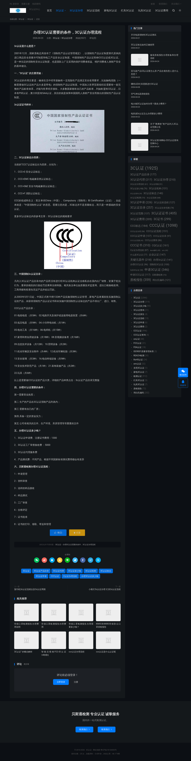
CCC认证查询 (139, 335)
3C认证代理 (58, 571)
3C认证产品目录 (41, 571)
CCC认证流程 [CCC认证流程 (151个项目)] (157, 231)
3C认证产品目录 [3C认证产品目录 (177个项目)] (143, 174)
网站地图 (96, 750)
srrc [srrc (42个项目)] (165, 250)
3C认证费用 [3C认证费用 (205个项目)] (141, 219)
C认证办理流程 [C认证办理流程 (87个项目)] (139, 250)
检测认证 (137, 376)
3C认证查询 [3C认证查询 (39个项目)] (136, 194)
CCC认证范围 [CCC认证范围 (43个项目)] (136, 240)
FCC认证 (137, 343)
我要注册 (25, 4)
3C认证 (18, 10)
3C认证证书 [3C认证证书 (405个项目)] (164, 213)
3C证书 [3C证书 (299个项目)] (162, 219)
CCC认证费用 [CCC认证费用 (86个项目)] (153, 240)
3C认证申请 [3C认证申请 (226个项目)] (141, 202)
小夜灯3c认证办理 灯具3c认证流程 (105, 589)
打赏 (76, 532)
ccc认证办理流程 (76, 652)
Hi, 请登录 (14, 4)
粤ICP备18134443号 (109, 750)
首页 (49, 10)
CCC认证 (55, 576)
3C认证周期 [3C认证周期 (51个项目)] (155, 184)
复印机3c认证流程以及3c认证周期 (30, 589)
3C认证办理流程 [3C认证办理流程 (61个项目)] (139, 184)
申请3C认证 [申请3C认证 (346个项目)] (157, 269)
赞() (58, 532)
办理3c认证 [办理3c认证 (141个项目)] (162, 259)
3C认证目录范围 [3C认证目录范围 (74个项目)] (164, 208)
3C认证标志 (105, 571)
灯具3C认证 (127, 10)
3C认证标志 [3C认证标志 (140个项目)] (153, 193)
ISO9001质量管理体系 (143, 351)
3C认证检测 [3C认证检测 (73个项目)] (137, 197)
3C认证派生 (138, 314)
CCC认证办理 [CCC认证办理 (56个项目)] (137, 231)
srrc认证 (137, 364)
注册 (76, 682)
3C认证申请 (41, 576)
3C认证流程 (93, 10)
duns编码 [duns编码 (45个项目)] (155, 250)
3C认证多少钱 (74, 571)
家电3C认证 (110, 10)
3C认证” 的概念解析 (23, 652)
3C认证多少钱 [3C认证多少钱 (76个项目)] (138, 188)
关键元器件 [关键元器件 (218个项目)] (141, 259)
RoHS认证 (138, 359)
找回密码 (36, 4)
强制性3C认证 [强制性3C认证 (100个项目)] (159, 264)
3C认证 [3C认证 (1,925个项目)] (144, 168)
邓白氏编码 (138, 392)
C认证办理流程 (70, 576)
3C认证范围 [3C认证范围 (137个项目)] (140, 213)
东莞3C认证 (138, 368)
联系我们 (163, 4)
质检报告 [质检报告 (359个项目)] (140, 280)
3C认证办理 (76, 10)
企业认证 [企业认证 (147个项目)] (157, 254)
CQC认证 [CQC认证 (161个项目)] (160, 245)
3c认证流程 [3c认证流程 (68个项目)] (154, 198)
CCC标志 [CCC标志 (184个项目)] (139, 225)
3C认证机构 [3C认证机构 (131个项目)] (158, 188)
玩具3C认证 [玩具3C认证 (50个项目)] (136, 270)
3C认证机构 (90, 571)
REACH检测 (138, 355)
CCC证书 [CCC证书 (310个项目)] (140, 245)
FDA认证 (137, 347)
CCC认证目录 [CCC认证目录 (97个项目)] (162, 236)
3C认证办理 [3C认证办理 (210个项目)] (165, 179)
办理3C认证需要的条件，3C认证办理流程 (67, 32)
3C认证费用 (161, 10)
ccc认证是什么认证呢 (106, 652)
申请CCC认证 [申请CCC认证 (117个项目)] (140, 274)
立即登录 (61, 682)
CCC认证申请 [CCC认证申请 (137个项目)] (141, 236)
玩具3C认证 (144, 10)
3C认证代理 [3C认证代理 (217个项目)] (141, 179)
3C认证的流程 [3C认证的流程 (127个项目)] (164, 202)
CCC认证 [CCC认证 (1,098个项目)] (163, 225)
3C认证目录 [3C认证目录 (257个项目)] (141, 207)
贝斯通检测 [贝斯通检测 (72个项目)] (159, 275)
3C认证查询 (138, 310)
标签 (153, 4)
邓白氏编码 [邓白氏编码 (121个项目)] (161, 280)
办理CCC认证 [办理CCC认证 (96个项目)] (139, 264)
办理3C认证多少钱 (89, 576)
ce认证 (136, 339)
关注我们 (175, 4)
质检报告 (137, 388)
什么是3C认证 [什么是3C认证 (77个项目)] (138, 255)
